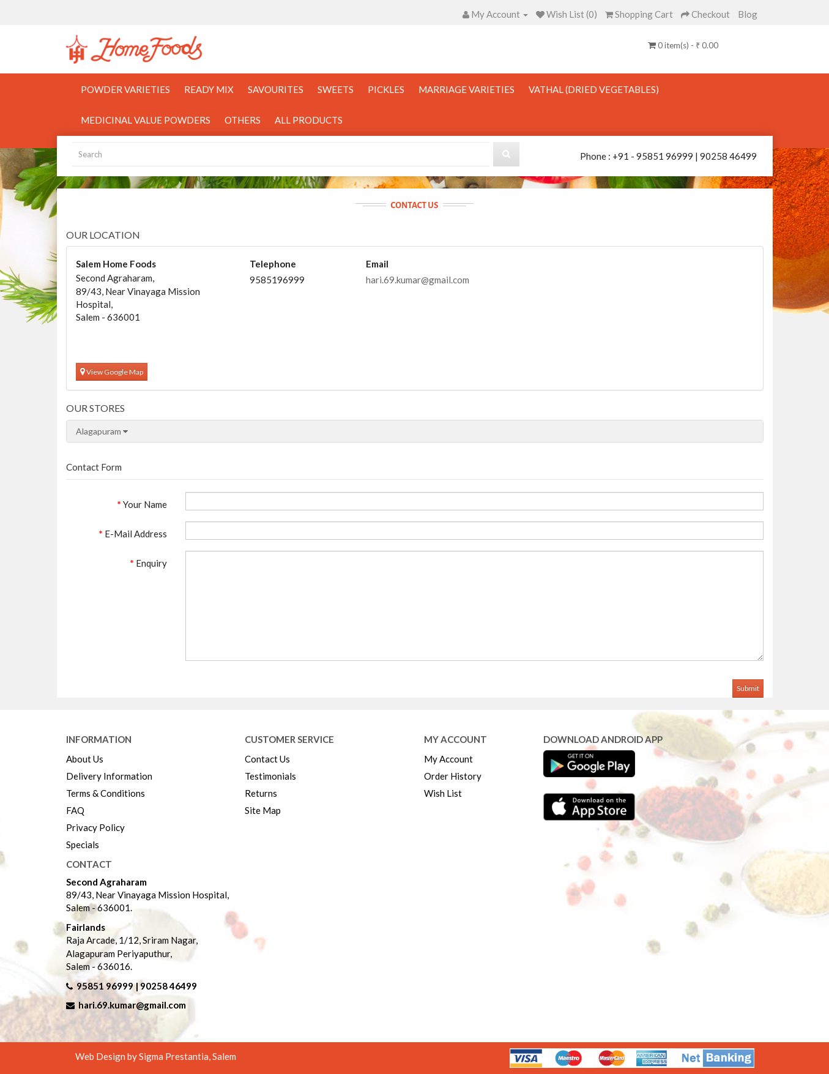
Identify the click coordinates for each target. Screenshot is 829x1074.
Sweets (336, 89)
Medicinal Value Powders (145, 119)
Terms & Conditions (105, 793)
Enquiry (151, 563)
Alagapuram (102, 431)
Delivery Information (109, 775)
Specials (82, 844)
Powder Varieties (125, 89)
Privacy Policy (95, 827)
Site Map (263, 810)
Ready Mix (209, 89)
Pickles (386, 89)
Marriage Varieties (466, 89)
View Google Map (111, 371)
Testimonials (270, 775)
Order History (452, 775)
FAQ (75, 810)
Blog (747, 14)
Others (243, 119)
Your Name (145, 504)
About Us (84, 758)
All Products (309, 119)
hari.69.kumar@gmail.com (417, 279)
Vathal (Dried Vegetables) (594, 89)
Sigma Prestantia (174, 1056)
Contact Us (267, 758)
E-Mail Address (136, 533)
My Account (448, 758)
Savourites (275, 89)
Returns (261, 793)
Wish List (443, 793)
